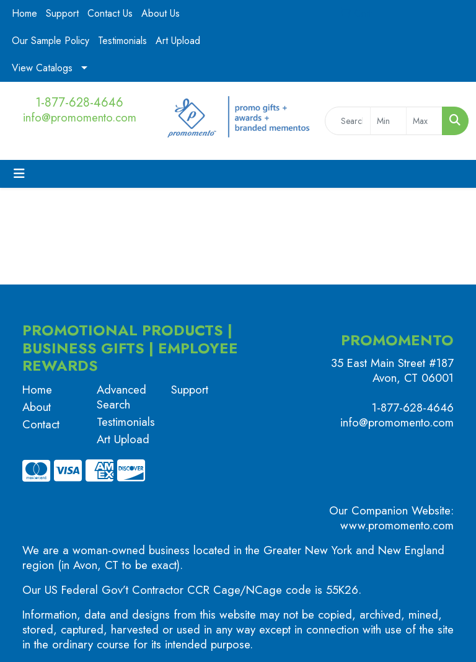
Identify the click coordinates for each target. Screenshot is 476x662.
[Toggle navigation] (19, 174)
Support (62, 13)
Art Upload (178, 40)
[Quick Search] (348, 121)
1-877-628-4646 (79, 103)
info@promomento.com (79, 117)
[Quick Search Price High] (424, 121)
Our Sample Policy (50, 40)
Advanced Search (121, 397)
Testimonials (122, 40)
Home (24, 13)
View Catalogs (42, 68)
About (36, 407)
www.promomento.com (397, 525)
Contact (41, 424)
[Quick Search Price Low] (388, 121)
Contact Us (110, 13)
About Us (160, 13)
